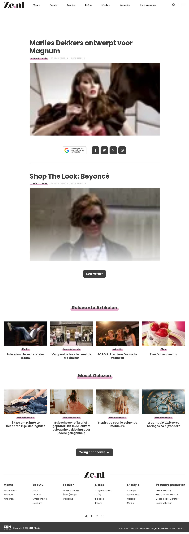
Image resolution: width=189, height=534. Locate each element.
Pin (114, 150)
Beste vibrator (163, 490)
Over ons (134, 528)
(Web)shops (70, 494)
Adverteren (145, 528)
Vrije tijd (131, 490)
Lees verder (94, 274)
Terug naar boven (92, 453)
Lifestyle (106, 5)
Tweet (104, 150)
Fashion (71, 5)
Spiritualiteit (133, 494)
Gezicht (37, 494)
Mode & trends (39, 58)
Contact (180, 528)
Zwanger (9, 494)
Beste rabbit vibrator (167, 494)
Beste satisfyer (164, 503)
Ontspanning (40, 498)
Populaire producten (170, 485)
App (123, 150)
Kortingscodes (148, 5)
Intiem (98, 503)
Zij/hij (98, 494)
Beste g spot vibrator (167, 498)
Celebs (131, 498)
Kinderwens (10, 490)
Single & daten (103, 490)
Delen (95, 150)
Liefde (88, 5)
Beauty (53, 5)
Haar (35, 490)
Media (130, 503)
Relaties (99, 498)
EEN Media (35, 528)
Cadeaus (68, 498)
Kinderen (9, 498)
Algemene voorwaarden (163, 528)
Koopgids (125, 5)
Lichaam (37, 503)
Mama (36, 5)
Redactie (123, 528)
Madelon (81, 58)
